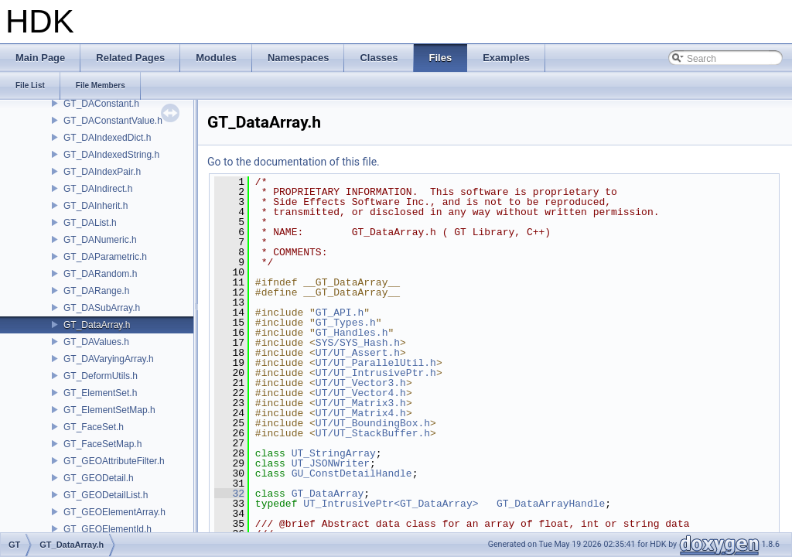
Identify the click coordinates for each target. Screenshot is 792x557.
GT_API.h (340, 313)
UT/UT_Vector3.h (361, 383)
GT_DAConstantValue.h (112, 120)
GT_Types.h (346, 323)
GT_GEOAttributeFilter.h (114, 461)
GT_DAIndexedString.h (111, 154)
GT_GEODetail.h (98, 478)
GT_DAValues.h (96, 342)
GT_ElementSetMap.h (109, 410)
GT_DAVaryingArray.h (108, 359)
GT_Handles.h (352, 333)
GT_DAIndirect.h (97, 188)
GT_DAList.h (90, 222)
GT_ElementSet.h (100, 393)
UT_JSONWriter (331, 463)
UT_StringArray (334, 453)
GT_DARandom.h (100, 273)
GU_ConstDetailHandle (352, 473)
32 (229, 494)
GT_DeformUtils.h (100, 376)
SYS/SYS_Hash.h (358, 343)
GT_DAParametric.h (105, 256)
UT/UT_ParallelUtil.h (376, 363)
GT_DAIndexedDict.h (107, 137)
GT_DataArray (328, 494)
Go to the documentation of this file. (293, 161)
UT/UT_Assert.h (358, 353)
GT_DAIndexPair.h (102, 171)
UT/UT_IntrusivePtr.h (376, 373)
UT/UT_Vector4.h (361, 393)
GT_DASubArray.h (101, 307)
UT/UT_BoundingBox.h (373, 423)
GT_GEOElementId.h (107, 529)
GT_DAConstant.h (101, 103)
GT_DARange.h (96, 290)
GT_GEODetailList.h (105, 495)
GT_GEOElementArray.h (114, 512)
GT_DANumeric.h (100, 239)
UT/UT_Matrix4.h (361, 413)
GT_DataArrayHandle (551, 504)
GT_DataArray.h (96, 325)
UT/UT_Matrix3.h (361, 403)
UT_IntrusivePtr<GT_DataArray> (390, 504)
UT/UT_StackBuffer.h (373, 433)
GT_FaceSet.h (93, 427)
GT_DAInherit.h (95, 205)
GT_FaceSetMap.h (102, 444)
